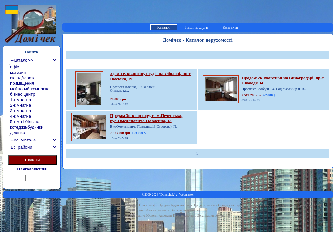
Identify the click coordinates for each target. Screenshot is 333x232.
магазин (33, 72)
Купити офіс (47, 205)
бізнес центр (33, 94)
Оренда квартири (230, 205)
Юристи (152, 215)
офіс (33, 67)
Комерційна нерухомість (152, 210)
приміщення (33, 83)
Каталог (163, 27)
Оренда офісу (252, 205)
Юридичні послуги (119, 215)
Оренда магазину (309, 205)
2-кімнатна (33, 105)
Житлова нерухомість (185, 210)
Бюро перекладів (184, 215)
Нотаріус (139, 215)
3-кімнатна (33, 111)
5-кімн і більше (33, 122)
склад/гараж (33, 78)
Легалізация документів (213, 215)
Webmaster (186, 194)
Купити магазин (101, 205)
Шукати (32, 160)
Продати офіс (148, 205)
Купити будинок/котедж (72, 205)
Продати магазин (205, 205)
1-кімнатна (33, 100)
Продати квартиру (125, 205)
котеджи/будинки (33, 127)
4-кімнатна (33, 116)
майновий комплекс (33, 89)
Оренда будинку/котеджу (280, 205)
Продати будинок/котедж (176, 205)
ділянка (33, 133)
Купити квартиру (25, 205)
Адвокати (165, 215)
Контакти (230, 27)
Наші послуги (196, 27)
